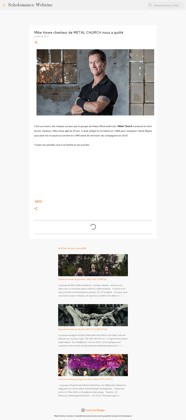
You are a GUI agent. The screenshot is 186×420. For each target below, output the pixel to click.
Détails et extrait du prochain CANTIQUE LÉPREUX (82, 279)
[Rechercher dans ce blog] (168, 5)
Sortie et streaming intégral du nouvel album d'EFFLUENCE (85, 379)
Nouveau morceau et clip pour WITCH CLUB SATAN (82, 329)
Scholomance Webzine (30, 5)
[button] (36, 42)
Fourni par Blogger (93, 410)
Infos (38, 201)
